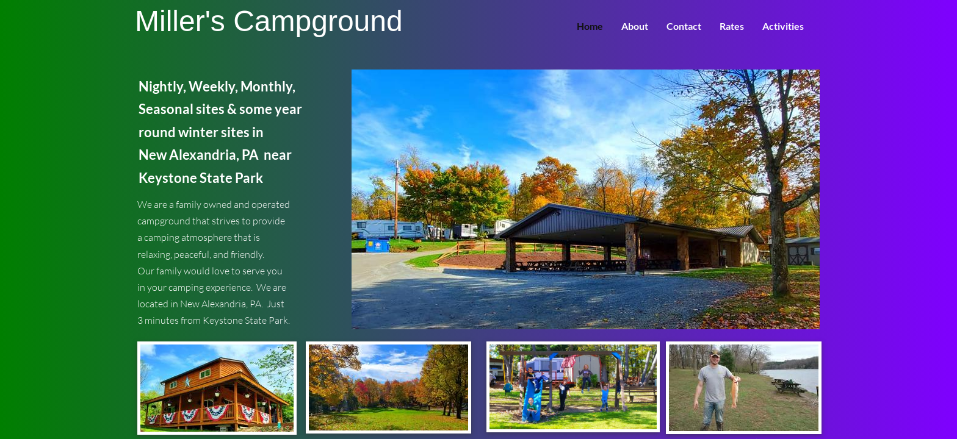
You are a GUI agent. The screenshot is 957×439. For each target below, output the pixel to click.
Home (590, 26)
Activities (783, 26)
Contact (683, 26)
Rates (732, 26)
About (634, 26)
